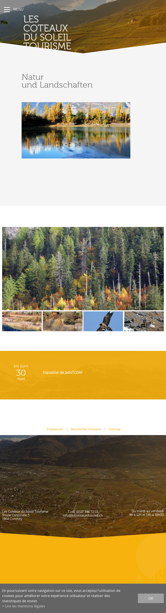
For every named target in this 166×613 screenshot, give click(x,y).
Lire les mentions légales (25, 606)
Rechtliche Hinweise (86, 429)
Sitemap (115, 429)
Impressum (55, 429)
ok (150, 598)
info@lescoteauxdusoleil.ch (83, 515)
